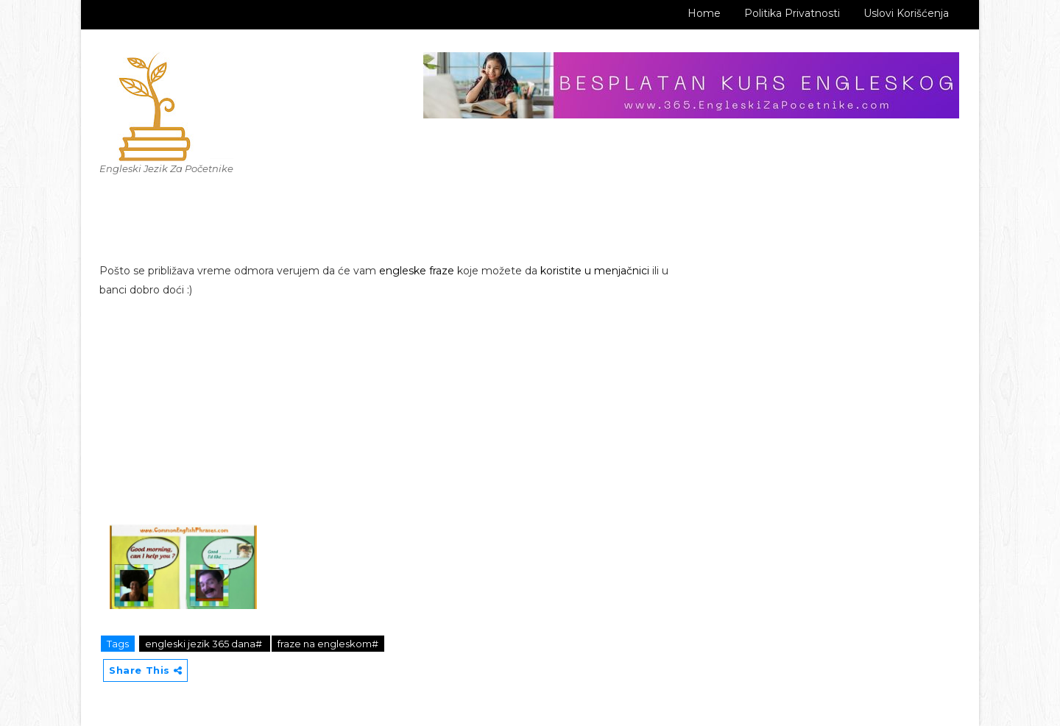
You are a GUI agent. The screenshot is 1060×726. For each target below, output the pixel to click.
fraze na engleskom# (328, 644)
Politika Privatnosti (792, 13)
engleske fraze (416, 270)
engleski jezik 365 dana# (204, 644)
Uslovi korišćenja (906, 13)
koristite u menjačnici (594, 270)
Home (704, 13)
